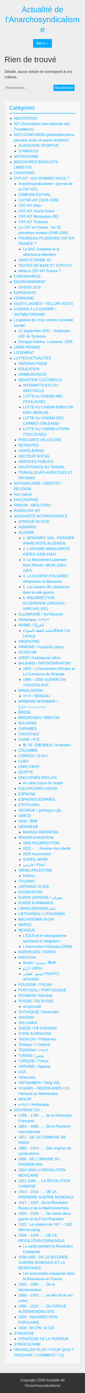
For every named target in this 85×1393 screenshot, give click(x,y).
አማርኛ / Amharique (33, 1104)
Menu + (42, 43)
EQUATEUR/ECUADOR (37, 788)
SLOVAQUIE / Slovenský (38, 1012)
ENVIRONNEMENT (30, 282)
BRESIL (24, 712)
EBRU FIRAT (29, 767)
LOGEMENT (24, 353)
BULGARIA (27, 723)
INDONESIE (28, 827)
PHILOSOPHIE (26, 500)
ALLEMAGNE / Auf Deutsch (40, 614)
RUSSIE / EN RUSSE (35, 1001)
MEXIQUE (26, 930)
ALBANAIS (27, 527)
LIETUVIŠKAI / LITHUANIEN (41, 914)
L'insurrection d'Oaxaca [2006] (47, 946)
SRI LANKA (27, 1023)
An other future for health (43, 783)
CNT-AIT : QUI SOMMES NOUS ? (41, 178)
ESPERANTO (25, 293)
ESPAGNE (27, 794)
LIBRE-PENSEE (27, 347)
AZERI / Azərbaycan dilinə (39, 658)
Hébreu (29, 876)
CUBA (23, 761)
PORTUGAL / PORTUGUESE (42, 990)
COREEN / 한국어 (33, 756)
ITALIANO (26, 881)
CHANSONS (24, 173)
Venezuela (26, 1077)
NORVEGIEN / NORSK (37, 952)
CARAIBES (27, 729)
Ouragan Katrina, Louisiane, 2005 (45, 342)
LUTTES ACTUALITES (32, 358)
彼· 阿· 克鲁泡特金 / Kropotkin (47, 745)
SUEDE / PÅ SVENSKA (37, 1028)
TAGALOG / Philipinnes (37, 1039)
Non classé (23, 494)
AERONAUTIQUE (32, 364)
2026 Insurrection (37, 854)
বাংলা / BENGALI (36, 696)
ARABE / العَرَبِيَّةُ (31, 625)
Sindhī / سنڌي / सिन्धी (39, 963)
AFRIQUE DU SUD (33, 522)
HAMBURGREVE (32, 374)
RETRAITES (28, 445)
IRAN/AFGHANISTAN (35, 838)
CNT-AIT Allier (29, 205)
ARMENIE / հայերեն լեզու (41, 647)
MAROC (25, 925)
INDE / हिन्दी (27, 821)
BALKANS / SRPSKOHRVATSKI (44, 663)
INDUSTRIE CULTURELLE (40, 380)
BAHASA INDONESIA (40, 832)
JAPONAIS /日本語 (33, 887)
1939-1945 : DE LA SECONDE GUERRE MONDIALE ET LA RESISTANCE (43, 1262)
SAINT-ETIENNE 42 (34, 260)
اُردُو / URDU (33, 968)
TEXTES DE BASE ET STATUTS (45, 265)
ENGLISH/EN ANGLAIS (37, 778)
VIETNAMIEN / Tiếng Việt (39, 1083)
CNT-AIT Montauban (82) (38, 216)
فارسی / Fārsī (34, 865)
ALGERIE (26, 532)
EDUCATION (28, 369)
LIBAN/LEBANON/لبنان (37, 908)
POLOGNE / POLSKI (35, 985)
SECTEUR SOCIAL (34, 456)
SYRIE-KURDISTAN (34, 1034)
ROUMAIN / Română (35, 996)
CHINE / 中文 (29, 739)
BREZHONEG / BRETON (38, 718)
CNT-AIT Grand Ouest (36, 211)
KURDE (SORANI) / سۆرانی (40, 897)
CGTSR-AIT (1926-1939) (38, 200)
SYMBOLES (28, 151)
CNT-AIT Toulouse (33, 222)
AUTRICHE (27, 652)
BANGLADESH (30, 690)
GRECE (24, 816)
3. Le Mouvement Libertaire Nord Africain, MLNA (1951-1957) (45, 565)
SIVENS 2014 (29, 287)
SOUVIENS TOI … (29, 1110)
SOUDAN (26, 1017)
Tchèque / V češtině (34, 1045)
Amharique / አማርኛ (33, 620)
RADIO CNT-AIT (27, 511)
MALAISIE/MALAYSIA (36, 919)
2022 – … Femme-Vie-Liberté (46, 848)
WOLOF (25, 1099)
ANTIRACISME (26, 156)
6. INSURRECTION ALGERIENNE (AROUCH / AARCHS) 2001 (44, 603)
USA (22, 1072)
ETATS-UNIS (28, 805)
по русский (32, 1006)
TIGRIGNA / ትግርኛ (33, 1050)
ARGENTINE (28, 641)
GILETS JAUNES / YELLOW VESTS (43, 304)
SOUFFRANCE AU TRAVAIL (41, 467)
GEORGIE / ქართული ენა (40, 810)
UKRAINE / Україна (34, 1066)
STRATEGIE (24, 1333)
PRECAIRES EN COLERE (39, 440)
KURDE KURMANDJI (35, 903)
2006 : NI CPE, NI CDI (36, 1328)
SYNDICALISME (27, 1344)
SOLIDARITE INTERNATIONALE (41, 516)
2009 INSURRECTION (41, 843)
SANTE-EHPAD (31, 451)
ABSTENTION (25, 118)
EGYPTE (25, 772)
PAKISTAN (27, 957)
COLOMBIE (27, 750)
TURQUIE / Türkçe (33, 1061)
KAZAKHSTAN (30, 892)
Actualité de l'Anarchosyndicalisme (42, 19)
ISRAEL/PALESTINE (35, 870)
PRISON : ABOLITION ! (33, 505)
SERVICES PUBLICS (35, 462)
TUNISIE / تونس (31, 1055)
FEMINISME (24, 298)
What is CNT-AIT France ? (39, 271)
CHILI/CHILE (28, 734)
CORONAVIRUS (27, 276)
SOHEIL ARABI (35, 859)
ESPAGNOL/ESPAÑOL (37, 799)
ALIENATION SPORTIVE (38, 146)
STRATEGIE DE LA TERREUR (43, 1339)
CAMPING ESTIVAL (34, 195)
